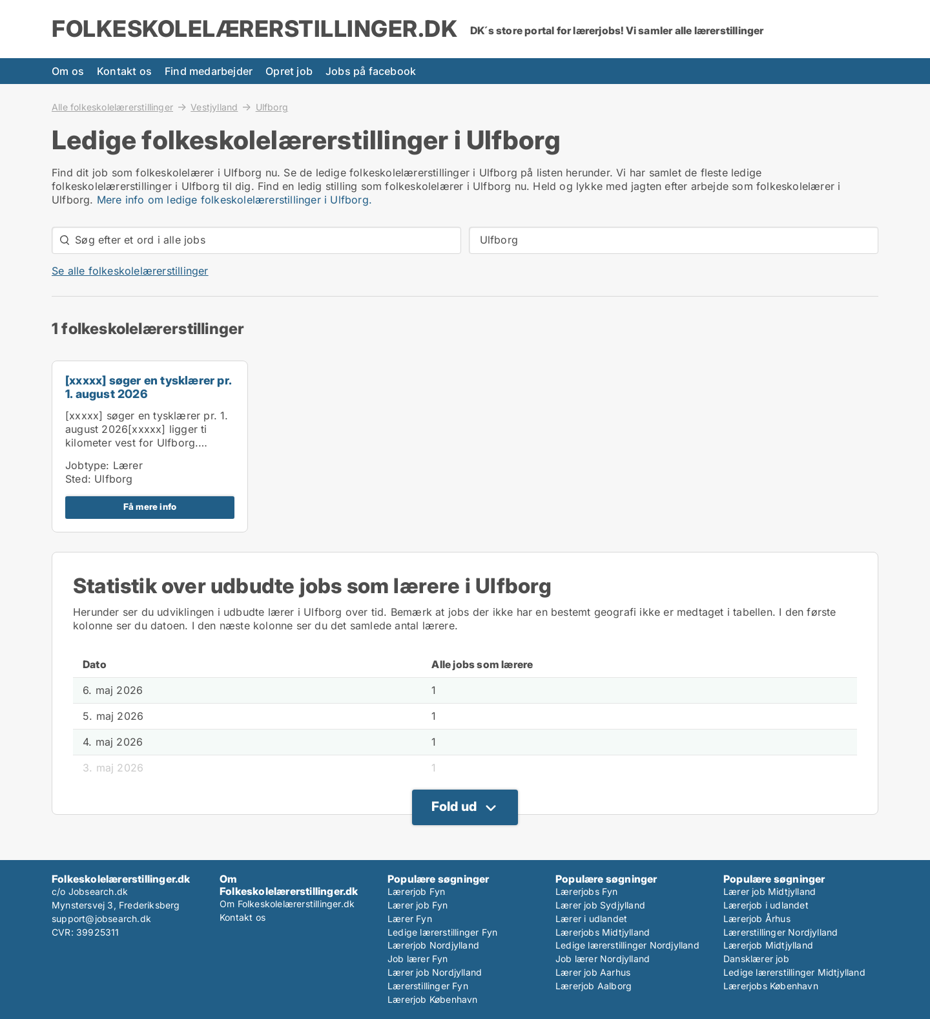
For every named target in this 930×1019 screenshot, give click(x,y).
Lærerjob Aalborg (593, 985)
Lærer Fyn (410, 918)
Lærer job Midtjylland (769, 891)
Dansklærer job (756, 958)
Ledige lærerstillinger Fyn (442, 932)
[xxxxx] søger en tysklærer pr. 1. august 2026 (148, 387)
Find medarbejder (209, 71)
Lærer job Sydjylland (600, 904)
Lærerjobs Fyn (586, 891)
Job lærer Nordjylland (602, 958)
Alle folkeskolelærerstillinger (112, 106)
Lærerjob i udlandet (766, 904)
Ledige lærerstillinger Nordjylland (627, 945)
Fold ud (454, 806)
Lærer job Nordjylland (435, 972)
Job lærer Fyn (418, 958)
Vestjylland (214, 106)
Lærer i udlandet (591, 918)
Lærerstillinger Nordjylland (780, 932)
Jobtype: (87, 465)
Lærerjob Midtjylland (768, 945)
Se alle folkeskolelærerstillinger (130, 270)
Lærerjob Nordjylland (433, 945)
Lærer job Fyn (418, 904)
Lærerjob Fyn (416, 891)
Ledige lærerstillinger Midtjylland (794, 972)
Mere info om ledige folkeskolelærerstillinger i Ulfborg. (234, 199)
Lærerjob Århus (756, 918)
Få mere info (149, 506)
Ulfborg (272, 107)
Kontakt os (124, 71)
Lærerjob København (433, 999)
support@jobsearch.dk (101, 918)
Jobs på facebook (371, 71)
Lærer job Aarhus (592, 972)
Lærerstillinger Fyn (428, 985)
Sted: (78, 478)
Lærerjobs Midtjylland (602, 932)
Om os (68, 71)
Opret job (289, 71)
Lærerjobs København (770, 985)
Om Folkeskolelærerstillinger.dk (287, 903)
